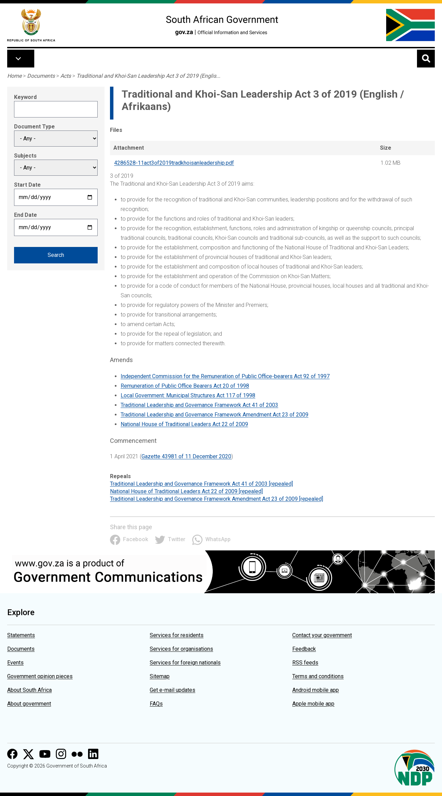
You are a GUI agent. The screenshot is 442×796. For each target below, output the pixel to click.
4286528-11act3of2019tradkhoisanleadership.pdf (174, 163)
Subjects (25, 155)
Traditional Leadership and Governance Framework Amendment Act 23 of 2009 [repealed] (216, 499)
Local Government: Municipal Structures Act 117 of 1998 (188, 395)
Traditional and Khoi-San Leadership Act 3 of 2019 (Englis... (148, 76)
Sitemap (160, 676)
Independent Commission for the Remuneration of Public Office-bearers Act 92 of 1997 (225, 376)
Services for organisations (181, 649)
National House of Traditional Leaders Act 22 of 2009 (184, 424)
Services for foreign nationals (185, 662)
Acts (65, 76)
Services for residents (177, 635)
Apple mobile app (313, 703)
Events (15, 662)
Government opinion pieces (40, 676)
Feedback (304, 649)
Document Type (34, 126)
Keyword (25, 97)
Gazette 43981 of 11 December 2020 (186, 456)
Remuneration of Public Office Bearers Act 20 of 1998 (185, 386)
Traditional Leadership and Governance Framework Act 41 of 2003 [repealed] (201, 484)
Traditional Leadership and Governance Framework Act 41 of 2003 (199, 405)
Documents (41, 76)
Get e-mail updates (172, 690)
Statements (21, 635)
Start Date (27, 185)
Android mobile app (315, 690)
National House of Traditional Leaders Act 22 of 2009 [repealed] (186, 491)
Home (14, 76)
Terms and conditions (318, 676)
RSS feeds (305, 662)
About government (29, 703)
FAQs (156, 703)
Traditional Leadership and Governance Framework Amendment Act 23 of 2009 (214, 414)
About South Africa (29, 690)
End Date (25, 215)
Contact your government (322, 635)
